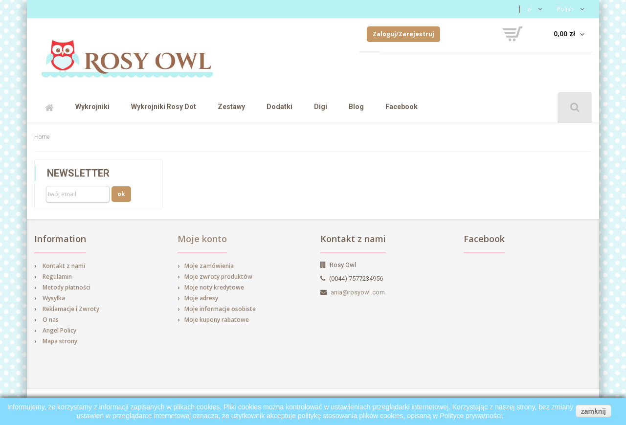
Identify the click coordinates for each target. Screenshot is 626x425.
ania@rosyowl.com (358, 292)
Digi (320, 107)
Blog (356, 107)
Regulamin (57, 276)
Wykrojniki (92, 107)
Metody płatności (66, 287)
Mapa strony (60, 341)
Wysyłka (54, 298)
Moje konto (202, 239)
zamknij (593, 411)
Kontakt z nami (64, 266)
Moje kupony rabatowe (216, 319)
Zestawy (231, 107)
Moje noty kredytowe (214, 287)
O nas (51, 319)
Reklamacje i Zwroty (71, 309)
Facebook (401, 107)
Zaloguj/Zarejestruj (403, 34)
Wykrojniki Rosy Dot (163, 107)
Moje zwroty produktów (218, 276)
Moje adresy (201, 298)
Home (41, 137)
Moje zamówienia (209, 266)
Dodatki (279, 107)
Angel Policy (59, 330)
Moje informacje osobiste (220, 309)
